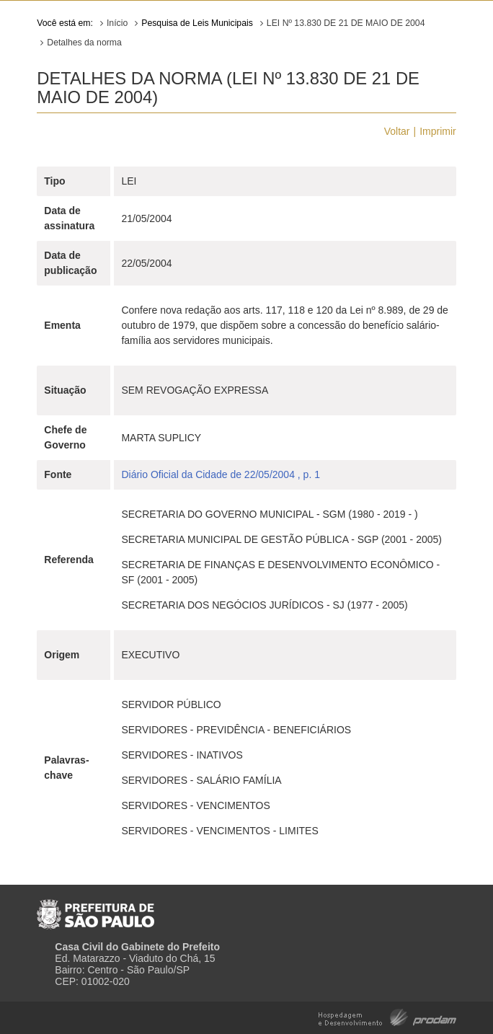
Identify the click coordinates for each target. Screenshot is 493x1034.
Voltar (397, 131)
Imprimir (437, 131)
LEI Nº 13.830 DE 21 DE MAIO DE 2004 (346, 23)
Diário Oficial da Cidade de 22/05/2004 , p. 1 (220, 474)
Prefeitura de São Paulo (95, 908)
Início (117, 23)
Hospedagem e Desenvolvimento (387, 1016)
